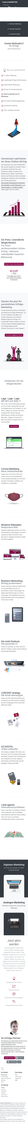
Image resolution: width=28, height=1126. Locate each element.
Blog (16, 1074)
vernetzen (19, 1058)
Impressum (4, 1094)
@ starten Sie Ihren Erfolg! (14, 335)
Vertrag (3, 1089)
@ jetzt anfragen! (9, 1057)
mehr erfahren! (14, 426)
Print (2, 1082)
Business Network (6, 1078)
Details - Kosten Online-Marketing (14, 264)
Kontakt (3, 1093)
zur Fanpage (12, 1062)
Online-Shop (18, 1076)
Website (3, 1080)
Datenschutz (4, 1096)
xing (19, 1062)
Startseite (3, 1091)
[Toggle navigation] (6, 5)
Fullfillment (18, 1078)
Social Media (4, 1076)
